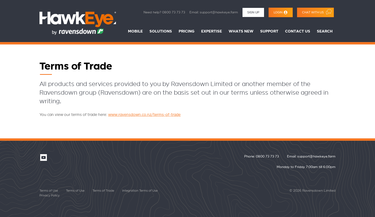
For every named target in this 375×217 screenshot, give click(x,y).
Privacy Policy (49, 195)
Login (281, 12)
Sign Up (253, 12)
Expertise (211, 31)
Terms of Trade (103, 191)
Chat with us (317, 12)
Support (269, 31)
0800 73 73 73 (173, 12)
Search (325, 31)
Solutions (160, 31)
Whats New (241, 31)
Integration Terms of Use (140, 191)
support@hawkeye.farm (219, 12)
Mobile (135, 31)
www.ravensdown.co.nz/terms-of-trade (144, 114)
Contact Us (297, 31)
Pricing (186, 31)
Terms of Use (48, 191)
